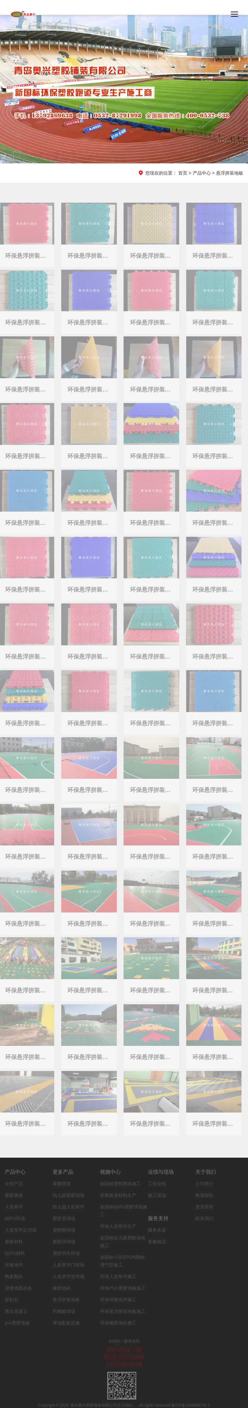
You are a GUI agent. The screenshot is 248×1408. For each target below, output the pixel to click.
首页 (182, 173)
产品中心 (202, 173)
